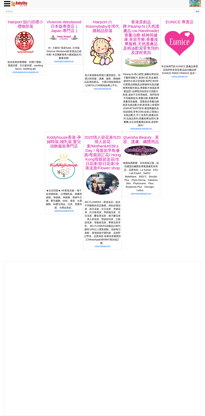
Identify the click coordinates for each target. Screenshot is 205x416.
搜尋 (197, 11)
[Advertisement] (102, 280)
